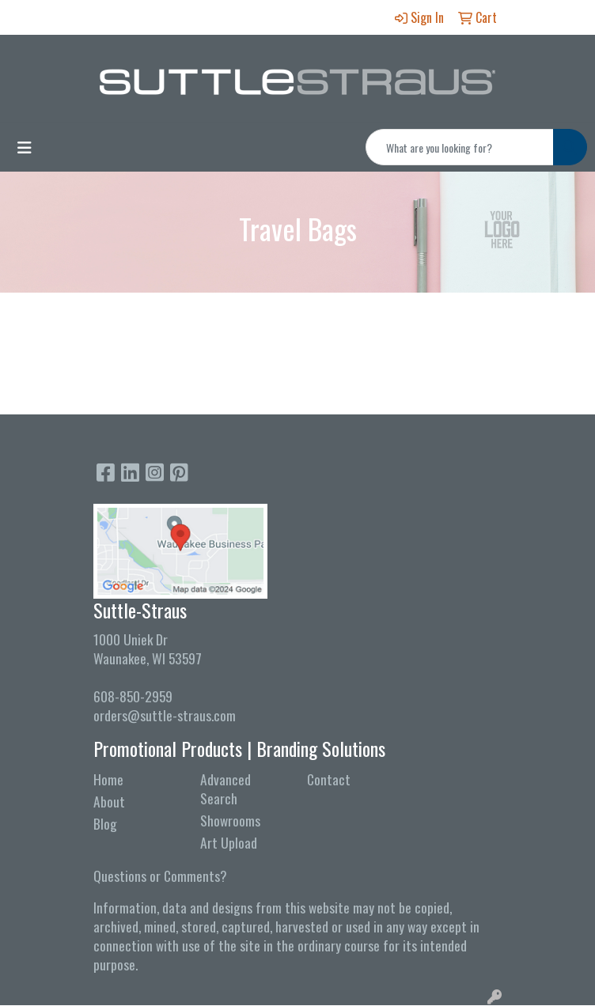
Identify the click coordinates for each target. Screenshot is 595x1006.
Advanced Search (225, 788)
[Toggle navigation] (24, 147)
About (109, 801)
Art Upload (228, 842)
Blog (105, 823)
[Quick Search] (460, 147)
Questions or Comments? (160, 875)
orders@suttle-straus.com (164, 715)
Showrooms (230, 820)
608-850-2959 (132, 696)
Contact (329, 779)
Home (108, 779)
